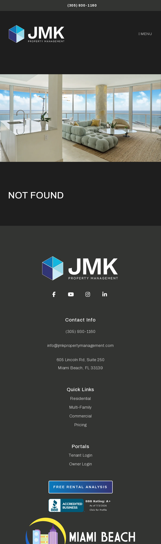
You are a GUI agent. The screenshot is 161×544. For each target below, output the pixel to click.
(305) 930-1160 (82, 5)
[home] (37, 34)
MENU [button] (145, 34)
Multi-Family (80, 407)
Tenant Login (80, 455)
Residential (80, 398)
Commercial (80, 416)
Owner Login (80, 464)
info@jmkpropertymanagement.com (80, 345)
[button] (54, 294)
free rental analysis (80, 487)
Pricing (80, 425)
